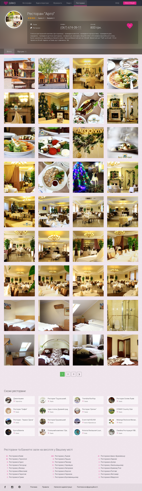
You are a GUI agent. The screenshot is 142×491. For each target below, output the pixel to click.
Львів (35, 24)
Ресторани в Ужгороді (17, 465)
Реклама (33, 487)
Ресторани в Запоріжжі (64, 468)
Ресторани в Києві (16, 456)
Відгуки (22, 51)
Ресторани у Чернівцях (64, 465)
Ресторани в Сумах (16, 477)
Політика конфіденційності (87, 487)
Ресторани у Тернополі (18, 459)
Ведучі (69, 3)
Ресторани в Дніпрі (108, 462)
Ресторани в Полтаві (109, 471)
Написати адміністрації (63, 487)
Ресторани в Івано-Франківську (113, 456)
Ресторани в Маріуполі (109, 477)
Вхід (117, 3)
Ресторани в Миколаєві (18, 471)
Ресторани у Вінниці (17, 468)
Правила (45, 487)
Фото (9, 51)
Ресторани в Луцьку (63, 459)
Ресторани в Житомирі (109, 474)
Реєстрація (130, 3)
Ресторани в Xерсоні (63, 471)
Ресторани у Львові (62, 456)
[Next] (79, 374)
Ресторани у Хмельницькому (112, 465)
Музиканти (57, 3)
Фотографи (27, 3)
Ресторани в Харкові (109, 459)
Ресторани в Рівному (63, 462)
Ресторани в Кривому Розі (111, 468)
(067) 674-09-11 (70, 27)
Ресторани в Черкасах (63, 474)
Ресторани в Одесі (16, 462)
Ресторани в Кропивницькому (66, 477)
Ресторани (80, 3)
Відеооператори (42, 3)
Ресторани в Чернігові (17, 474)
